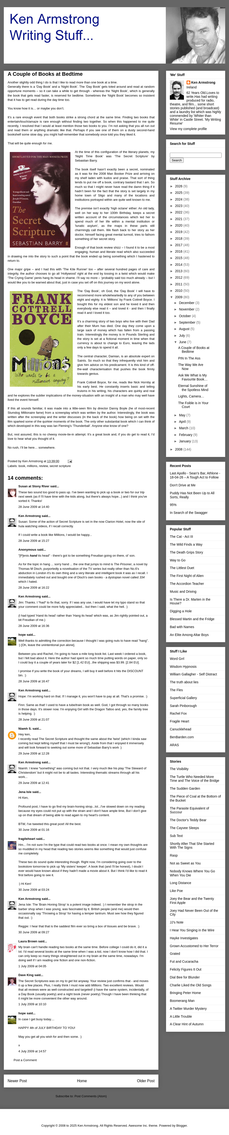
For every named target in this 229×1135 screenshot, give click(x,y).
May (182, 415)
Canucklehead (180, 729)
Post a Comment (25, 1060)
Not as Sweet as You (185, 863)
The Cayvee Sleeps (184, 828)
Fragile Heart (179, 721)
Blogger (181, 1125)
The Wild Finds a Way (186, 544)
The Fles (176, 690)
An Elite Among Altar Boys (189, 635)
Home (82, 1081)
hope (22, 634)
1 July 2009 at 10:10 (32, 1004)
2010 (179, 291)
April (183, 422)
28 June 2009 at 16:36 (33, 626)
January (185, 441)
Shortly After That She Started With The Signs (192, 846)
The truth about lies (184, 682)
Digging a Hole (181, 611)
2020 (179, 225)
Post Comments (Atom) (90, 1096)
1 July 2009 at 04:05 (32, 966)
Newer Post (17, 1081)
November (187, 309)
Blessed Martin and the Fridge (192, 619)
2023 (179, 206)
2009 (179, 297)
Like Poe (176, 891)
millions (32, 466)
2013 (179, 271)
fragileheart (26, 839)
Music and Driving (183, 591)
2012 (179, 277)
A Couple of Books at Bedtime (193, 350)
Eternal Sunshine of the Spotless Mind (193, 388)
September (187, 322)
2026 (179, 186)
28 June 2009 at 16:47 (33, 681)
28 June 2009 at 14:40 (33, 507)
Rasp (174, 855)
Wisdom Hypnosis (183, 666)
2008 (179, 449)
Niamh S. (25, 728)
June (183, 342)
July (182, 335)
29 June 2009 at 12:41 (33, 783)
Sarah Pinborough (183, 706)
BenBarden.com (182, 737)
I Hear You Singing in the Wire (192, 930)
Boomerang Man (182, 1001)
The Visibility (179, 769)
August (184, 329)
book (22, 466)
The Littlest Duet (182, 568)
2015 (179, 258)
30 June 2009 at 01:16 (33, 829)
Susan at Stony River (33, 486)
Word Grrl (177, 659)
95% (173, 505)
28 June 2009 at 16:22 (33, 587)
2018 (179, 238)
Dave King (26, 975)
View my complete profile (188, 129)
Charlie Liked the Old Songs (190, 985)
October (185, 316)
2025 (179, 193)
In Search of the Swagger (189, 513)
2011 (179, 284)
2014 (179, 264)
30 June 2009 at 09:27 (33, 932)
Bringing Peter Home (185, 993)
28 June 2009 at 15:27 (33, 541)
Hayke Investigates (184, 938)
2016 (179, 251)
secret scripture (60, 466)
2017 (179, 245)
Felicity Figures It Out (185, 969)
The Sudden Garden (185, 788)
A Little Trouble (181, 1016)
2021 (179, 219)
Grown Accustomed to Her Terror (194, 946)
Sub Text (176, 836)
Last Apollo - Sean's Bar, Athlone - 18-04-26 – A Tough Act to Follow (195, 475)
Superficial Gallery (183, 698)
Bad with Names (182, 627)
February (186, 435)
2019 (179, 232)
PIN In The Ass (189, 358)
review (43, 466)
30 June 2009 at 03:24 (33, 889)
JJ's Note (176, 922)
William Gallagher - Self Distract (193, 674)
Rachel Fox (178, 713)
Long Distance (180, 883)
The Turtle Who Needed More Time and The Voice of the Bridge (194, 779)
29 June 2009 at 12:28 (33, 753)
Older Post (146, 1081)
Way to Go (178, 560)
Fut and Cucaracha (184, 961)
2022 (179, 212)
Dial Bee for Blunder (185, 977)
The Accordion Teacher (187, 584)
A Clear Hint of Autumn (187, 1024)
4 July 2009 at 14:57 (32, 1051)
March (184, 428)
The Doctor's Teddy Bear (188, 820)
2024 (179, 199)
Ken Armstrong (29, 516)
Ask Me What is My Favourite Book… (193, 377)
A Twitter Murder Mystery (188, 1008)
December (187, 303)
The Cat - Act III (181, 536)
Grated (175, 954)
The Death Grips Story (186, 552)
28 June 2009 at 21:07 (33, 719)
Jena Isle (24, 792)
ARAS (174, 745)
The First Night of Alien (187, 576)
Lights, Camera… (191, 396)
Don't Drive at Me (183, 485)
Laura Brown (27, 941)
